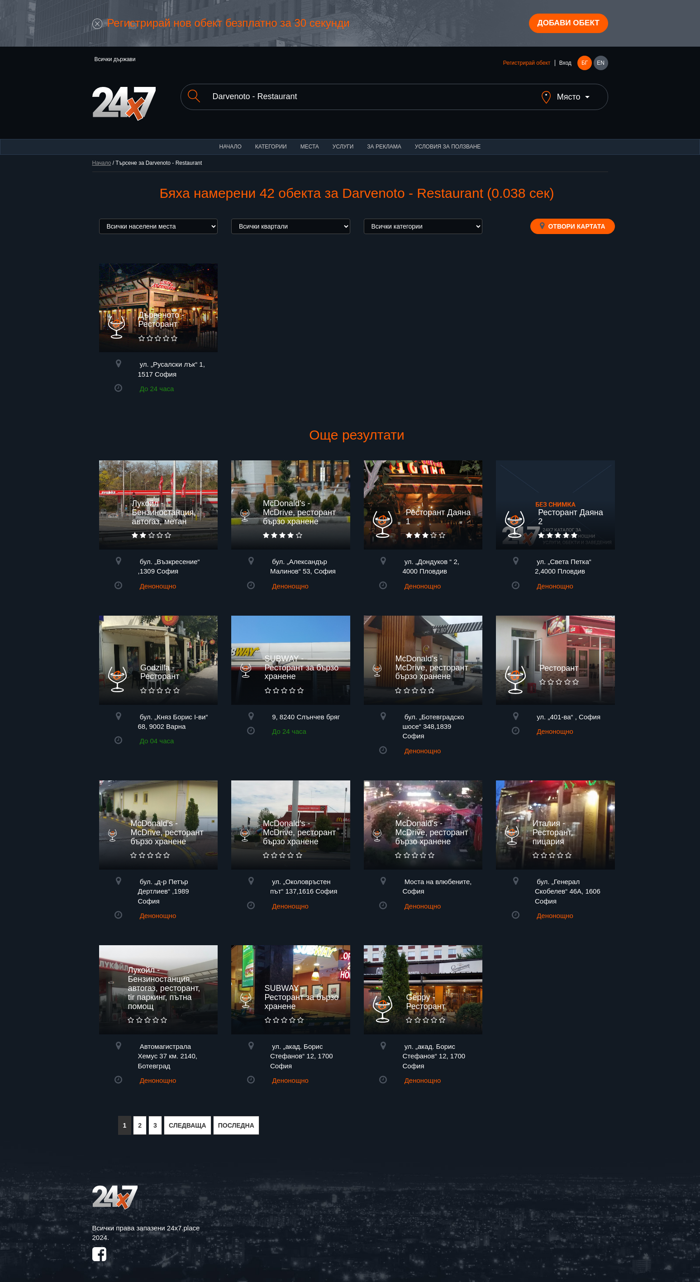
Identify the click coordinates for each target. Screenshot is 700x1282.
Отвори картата (572, 219)
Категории (271, 140)
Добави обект (565, 24)
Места (309, 140)
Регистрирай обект (526, 64)
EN (601, 64)
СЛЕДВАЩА (187, 1119)
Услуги (343, 140)
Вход (565, 64)
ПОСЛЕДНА (236, 1119)
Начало (230, 140)
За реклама (384, 140)
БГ (584, 64)
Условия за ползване (448, 140)
